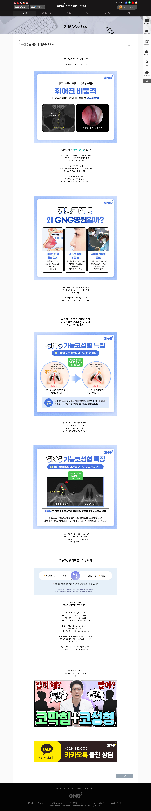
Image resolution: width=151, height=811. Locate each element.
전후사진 (87, 13)
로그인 (115, 2)
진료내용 (24, 13)
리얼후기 (108, 13)
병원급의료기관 (46, 13)
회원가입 (121, 2)
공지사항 (79, 788)
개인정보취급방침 (68, 788)
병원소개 (58, 788)
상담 (128, 13)
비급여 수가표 (88, 788)
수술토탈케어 (66, 13)
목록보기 (124, 776)
